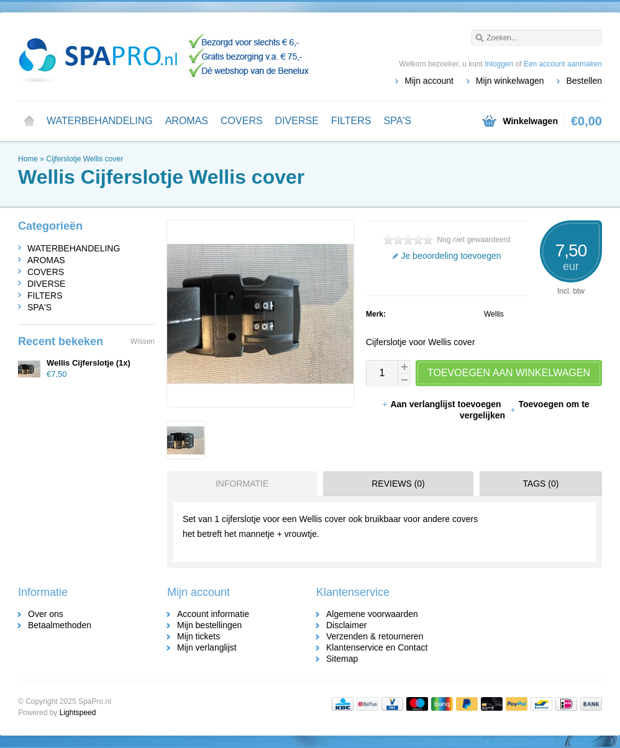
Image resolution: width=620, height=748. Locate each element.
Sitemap (342, 659)
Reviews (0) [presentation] (398, 484)
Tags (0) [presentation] (540, 484)
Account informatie (213, 614)
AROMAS (186, 120)
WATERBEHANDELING (100, 120)
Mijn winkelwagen (510, 81)
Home (29, 121)
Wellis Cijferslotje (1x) (88, 362)
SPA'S (397, 120)
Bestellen (584, 81)
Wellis (494, 314)
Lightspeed (78, 712)
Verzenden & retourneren (374, 636)
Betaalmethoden (59, 625)
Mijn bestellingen (209, 625)
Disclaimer (346, 625)
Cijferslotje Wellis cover (84, 159)
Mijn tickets (198, 636)
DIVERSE (297, 120)
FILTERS (351, 120)
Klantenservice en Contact (376, 647)
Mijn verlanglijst (207, 647)
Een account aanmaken (563, 64)
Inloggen (499, 64)
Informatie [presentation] (242, 484)
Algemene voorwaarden (372, 614)
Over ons (45, 614)
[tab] (239, 483)
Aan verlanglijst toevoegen (442, 404)
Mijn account (429, 81)
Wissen (142, 341)
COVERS (242, 120)
